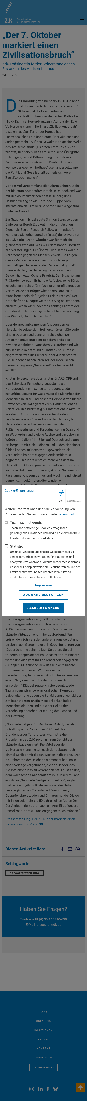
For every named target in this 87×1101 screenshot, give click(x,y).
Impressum (43, 585)
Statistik (16, 546)
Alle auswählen (43, 608)
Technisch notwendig (26, 522)
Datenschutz (66, 514)
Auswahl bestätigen (43, 595)
